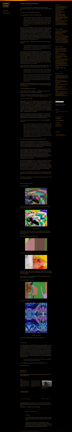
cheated (29, 145)
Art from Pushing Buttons (59, 120)
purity (21, 354)
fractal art (31, 374)
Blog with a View (23, 371)
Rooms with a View (23, 370)
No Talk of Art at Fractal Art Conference (61, 65)
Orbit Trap (6, 4)
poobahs (31, 141)
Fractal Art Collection (6, 13)
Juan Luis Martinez (46, 120)
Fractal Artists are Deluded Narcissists (61, 81)
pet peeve (38, 7)
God (39, 61)
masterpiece (49, 108)
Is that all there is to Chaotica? (60, 58)
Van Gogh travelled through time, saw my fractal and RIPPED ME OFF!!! (61, 32)
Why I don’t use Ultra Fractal (25, 398)
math (42, 61)
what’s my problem (25, 88)
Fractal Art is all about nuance (60, 14)
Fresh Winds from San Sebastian (60, 51)
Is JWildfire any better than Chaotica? (61, 20)
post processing (45, 374)
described (32, 41)
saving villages (46, 168)
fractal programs (36, 374)
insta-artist (27, 103)
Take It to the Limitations (46, 398)
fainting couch (45, 276)
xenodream (25, 375)
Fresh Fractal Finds (58, 53)
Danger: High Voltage (58, 91)
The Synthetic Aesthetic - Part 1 (60, 67)
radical (34, 51)
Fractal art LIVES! (58, 10)
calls (35, 55)
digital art (40, 374)
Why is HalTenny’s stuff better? (60, 15)
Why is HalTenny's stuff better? (60, 89)
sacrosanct (33, 60)
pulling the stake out (25, 347)
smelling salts (30, 337)
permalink (26, 391)
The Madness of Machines (59, 9)
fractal (28, 374)
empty (26, 111)
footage (26, 185)
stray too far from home (26, 54)
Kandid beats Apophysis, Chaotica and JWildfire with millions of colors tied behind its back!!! (61, 18)
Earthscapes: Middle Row (59, 93)
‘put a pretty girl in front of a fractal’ (41, 22)
